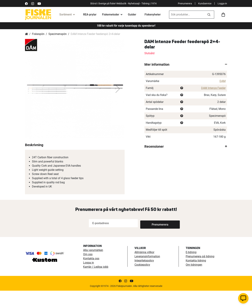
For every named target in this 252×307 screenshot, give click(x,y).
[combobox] (186, 14)
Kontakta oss (91, 274)
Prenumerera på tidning (200, 272)
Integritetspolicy (144, 277)
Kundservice (204, 3)
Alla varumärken (93, 266)
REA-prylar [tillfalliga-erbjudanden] (89, 14)
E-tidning (191, 268)
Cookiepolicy (142, 281)
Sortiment (65, 14)
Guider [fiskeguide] (132, 14)
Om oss (88, 270)
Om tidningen (194, 281)
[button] (118, 89)
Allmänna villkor (144, 268)
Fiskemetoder (110, 14)
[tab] (185, 64)
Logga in (222, 3)
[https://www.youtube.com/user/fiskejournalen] (39, 3)
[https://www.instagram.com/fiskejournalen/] (32, 3)
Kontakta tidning (196, 277)
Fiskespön (38, 34)
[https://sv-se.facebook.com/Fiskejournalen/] (26, 3)
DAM (223, 81)
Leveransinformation (147, 272)
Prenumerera (185, 3)
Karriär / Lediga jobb (95, 283)
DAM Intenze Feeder (213, 88)
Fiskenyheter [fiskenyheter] (153, 14)
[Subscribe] (151, 239)
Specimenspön (57, 34)
